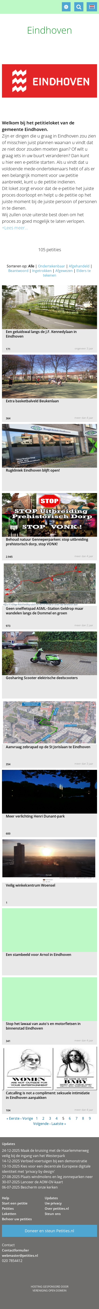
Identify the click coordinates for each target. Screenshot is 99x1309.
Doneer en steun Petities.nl (49, 1230)
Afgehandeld (79, 266)
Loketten (9, 1213)
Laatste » (58, 1123)
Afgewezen (64, 270)
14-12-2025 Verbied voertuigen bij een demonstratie (44, 1161)
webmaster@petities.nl (20, 1255)
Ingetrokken (42, 270)
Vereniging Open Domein (49, 1290)
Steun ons (53, 1213)
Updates (51, 1198)
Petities (8, 1208)
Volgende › (42, 1123)
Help (5, 1198)
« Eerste (13, 1118)
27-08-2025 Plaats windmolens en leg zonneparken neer (47, 1176)
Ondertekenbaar (51, 266)
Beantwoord (18, 270)
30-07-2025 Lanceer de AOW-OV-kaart (32, 1182)
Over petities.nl (57, 1208)
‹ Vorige (26, 1118)
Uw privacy (53, 1203)
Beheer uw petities (17, 1219)
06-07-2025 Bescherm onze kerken (30, 1187)
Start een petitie (15, 1203)
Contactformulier (15, 1250)
